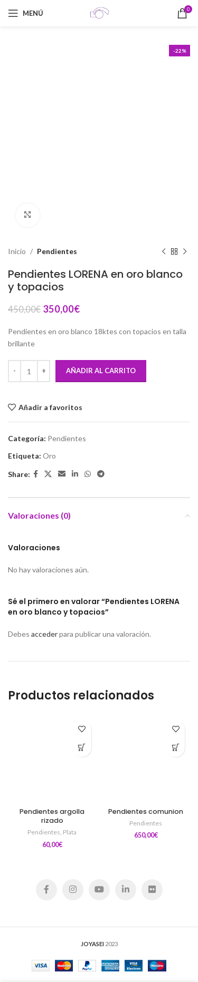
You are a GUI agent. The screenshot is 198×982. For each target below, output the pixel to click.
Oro (49, 455)
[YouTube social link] (99, 889)
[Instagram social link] (72, 889)
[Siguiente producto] (185, 251)
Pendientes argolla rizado (52, 816)
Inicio (17, 251)
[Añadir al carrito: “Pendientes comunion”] (175, 747)
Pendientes (57, 251)
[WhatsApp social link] (87, 474)
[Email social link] (62, 474)
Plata (70, 832)
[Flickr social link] (152, 889)
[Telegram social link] (101, 474)
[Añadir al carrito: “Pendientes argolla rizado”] (82, 747)
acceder (44, 633)
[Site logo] (99, 12)
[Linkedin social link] (75, 474)
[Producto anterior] (163, 251)
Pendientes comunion (145, 811)
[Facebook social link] (35, 474)
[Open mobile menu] (26, 13)
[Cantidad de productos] (29, 371)
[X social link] (48, 474)
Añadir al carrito (101, 370)
